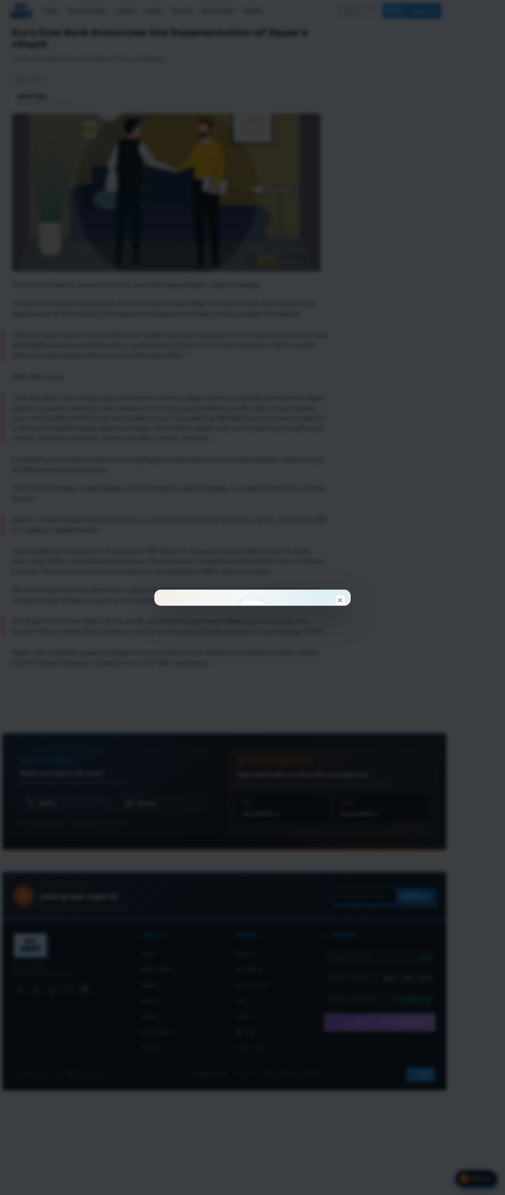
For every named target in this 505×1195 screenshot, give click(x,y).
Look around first (297, 692)
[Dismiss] (340, 463)
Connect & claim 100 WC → (208, 692)
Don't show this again (252, 729)
